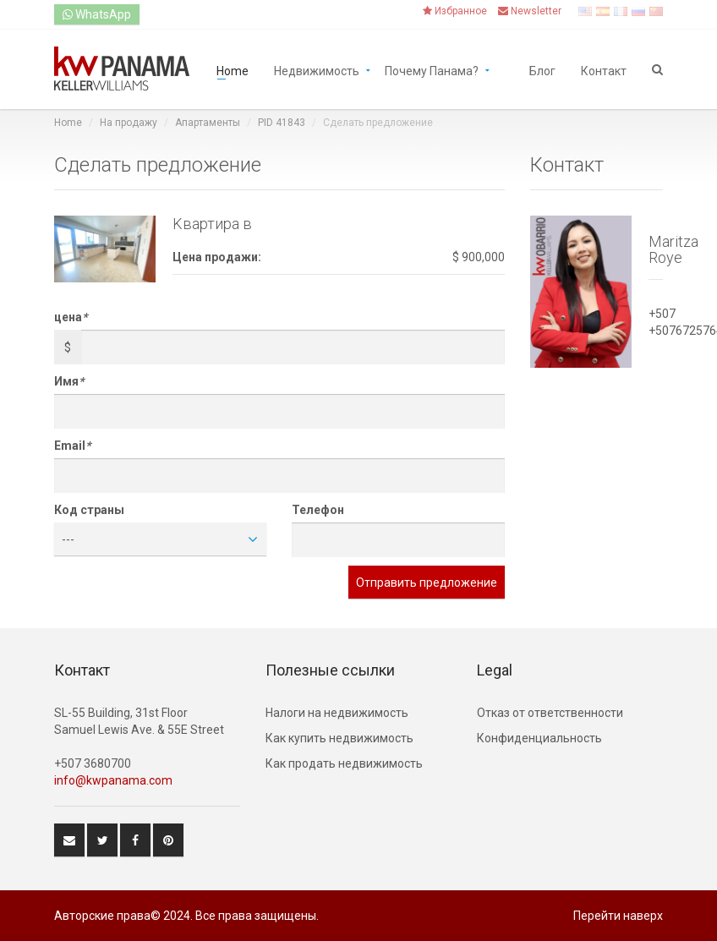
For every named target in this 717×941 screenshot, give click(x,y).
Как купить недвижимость (339, 738)
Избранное (455, 11)
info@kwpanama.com (113, 780)
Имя (69, 381)
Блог (542, 69)
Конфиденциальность (539, 738)
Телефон (318, 510)
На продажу (128, 123)
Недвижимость (316, 69)
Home (232, 69)
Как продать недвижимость (344, 763)
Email (72, 445)
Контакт (604, 69)
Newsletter (529, 11)
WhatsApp (97, 14)
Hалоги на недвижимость (336, 712)
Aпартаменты (207, 123)
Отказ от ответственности (550, 712)
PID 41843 (281, 123)
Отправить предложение (426, 582)
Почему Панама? (432, 69)
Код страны (89, 510)
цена (70, 317)
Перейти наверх (618, 915)
